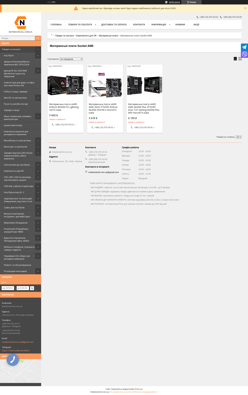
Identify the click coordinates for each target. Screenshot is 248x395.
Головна (56, 24)
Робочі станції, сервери (16, 91)
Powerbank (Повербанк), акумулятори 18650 (16, 230)
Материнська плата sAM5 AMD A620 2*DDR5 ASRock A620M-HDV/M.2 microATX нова (103, 108)
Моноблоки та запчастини (17, 140)
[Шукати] (38, 38)
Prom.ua (138, 389)
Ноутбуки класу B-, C (14, 192)
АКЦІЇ (196, 24)
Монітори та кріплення (15, 146)
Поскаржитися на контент (121, 392)
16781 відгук (174, 2)
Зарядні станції (11, 110)
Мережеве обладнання (16, 222)
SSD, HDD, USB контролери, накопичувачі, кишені (17, 178)
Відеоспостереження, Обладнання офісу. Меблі (16, 239)
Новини (180, 24)
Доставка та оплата (114, 24)
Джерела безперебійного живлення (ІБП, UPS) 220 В (17, 63)
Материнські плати (108, 35)
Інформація (159, 24)
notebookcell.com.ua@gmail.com (17, 342)
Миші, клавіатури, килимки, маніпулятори (17, 118)
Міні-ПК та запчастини (15, 97)
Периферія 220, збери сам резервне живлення (17, 257)
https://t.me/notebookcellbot (15, 350)
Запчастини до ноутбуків (17, 164)
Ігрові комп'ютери (13, 125)
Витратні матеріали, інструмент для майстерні (17, 215)
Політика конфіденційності (146, 392)
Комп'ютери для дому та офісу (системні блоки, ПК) (19, 84)
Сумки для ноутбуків (14, 207)
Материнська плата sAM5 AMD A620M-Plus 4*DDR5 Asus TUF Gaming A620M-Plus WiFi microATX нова (143, 108)
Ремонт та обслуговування (17, 265)
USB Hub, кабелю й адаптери (18, 186)
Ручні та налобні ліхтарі (16, 103)
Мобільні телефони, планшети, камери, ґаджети (19, 248)
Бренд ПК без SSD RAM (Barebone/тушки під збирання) (15, 73)
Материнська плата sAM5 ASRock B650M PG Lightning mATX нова (64, 107)
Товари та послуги (11, 49)
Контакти (139, 24)
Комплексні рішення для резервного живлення (16, 133)
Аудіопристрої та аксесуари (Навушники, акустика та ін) (18, 200)
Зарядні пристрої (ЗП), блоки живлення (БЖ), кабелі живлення (18, 155)
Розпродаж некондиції (15, 271)
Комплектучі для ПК (14, 170)
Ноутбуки (9, 55)
